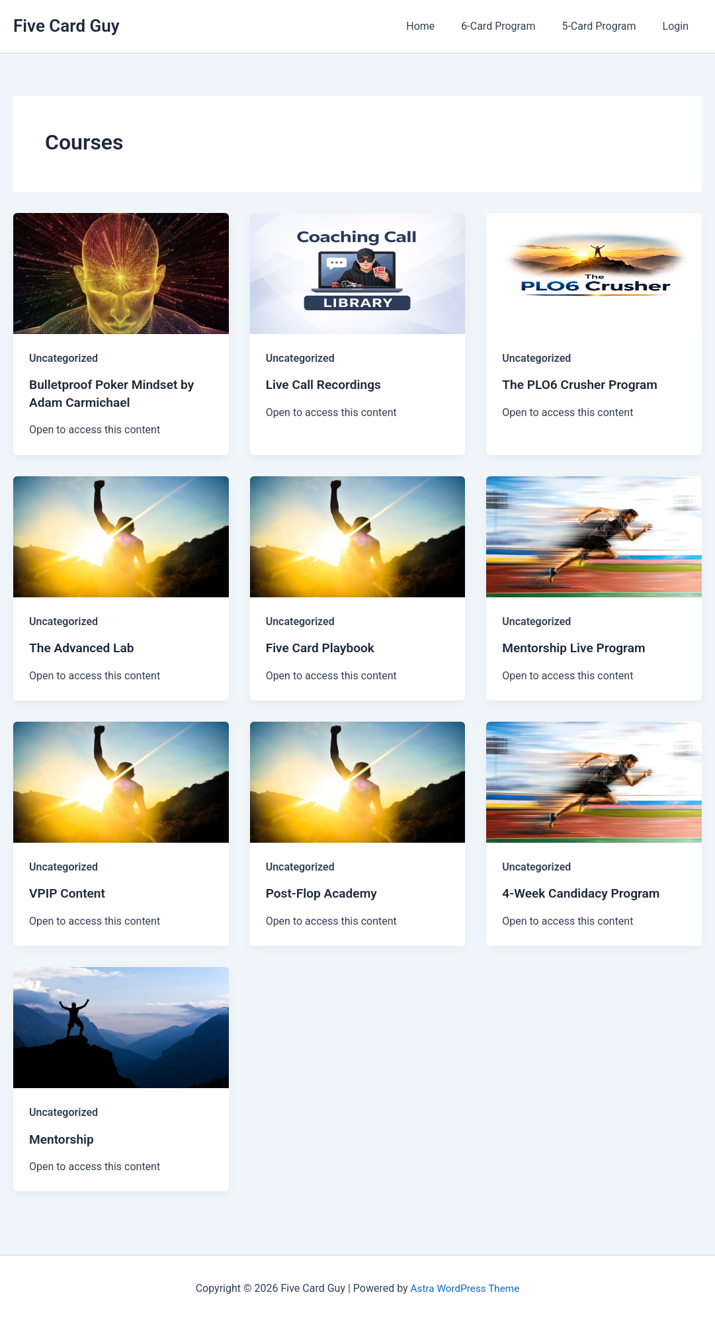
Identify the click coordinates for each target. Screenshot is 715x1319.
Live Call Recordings (326, 384)
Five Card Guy (66, 26)
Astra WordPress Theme (465, 1285)
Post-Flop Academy (324, 892)
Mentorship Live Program (577, 646)
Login (678, 26)
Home (439, 26)
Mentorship (63, 1136)
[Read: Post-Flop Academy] (358, 779)
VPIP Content (68, 892)
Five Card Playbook (323, 646)
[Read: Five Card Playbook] (358, 535)
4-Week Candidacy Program (584, 892)
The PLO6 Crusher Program (583, 384)
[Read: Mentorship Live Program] (594, 535)
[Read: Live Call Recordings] (358, 273)
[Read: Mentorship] (121, 1025)
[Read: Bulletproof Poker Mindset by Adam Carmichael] (121, 273)
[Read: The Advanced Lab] (121, 535)
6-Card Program (511, 26)
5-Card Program (606, 26)
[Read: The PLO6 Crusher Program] (594, 273)
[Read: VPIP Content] (121, 779)
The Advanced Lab (84, 646)
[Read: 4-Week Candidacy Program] (594, 779)
